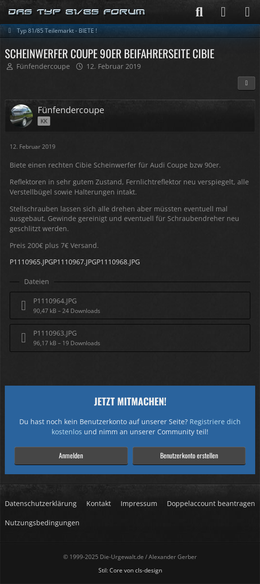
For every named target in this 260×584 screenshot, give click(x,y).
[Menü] (247, 12)
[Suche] (199, 12)
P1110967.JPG (74, 261)
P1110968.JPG (118, 261)
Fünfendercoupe (43, 66)
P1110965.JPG (31, 261)
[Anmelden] (223, 12)
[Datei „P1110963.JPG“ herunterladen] (130, 337)
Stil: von (130, 570)
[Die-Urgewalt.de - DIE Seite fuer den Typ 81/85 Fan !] (77, 12)
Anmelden (71, 455)
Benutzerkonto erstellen (189, 455)
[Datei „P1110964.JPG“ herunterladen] (130, 305)
